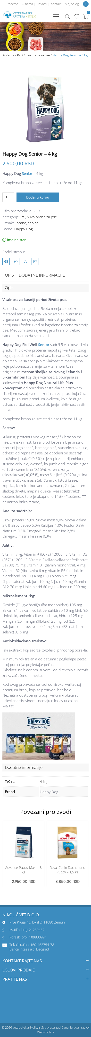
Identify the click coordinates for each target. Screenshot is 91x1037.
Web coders (45, 1032)
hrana (21, 222)
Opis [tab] (9, 275)
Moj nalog (72, 4)
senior (33, 222)
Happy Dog (23, 228)
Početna (8, 55)
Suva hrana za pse (37, 55)
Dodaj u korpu (37, 197)
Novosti (41, 4)
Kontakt (55, 4)
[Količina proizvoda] (8, 197)
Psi (19, 55)
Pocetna (12, 4)
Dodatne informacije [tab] (42, 275)
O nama (27, 4)
